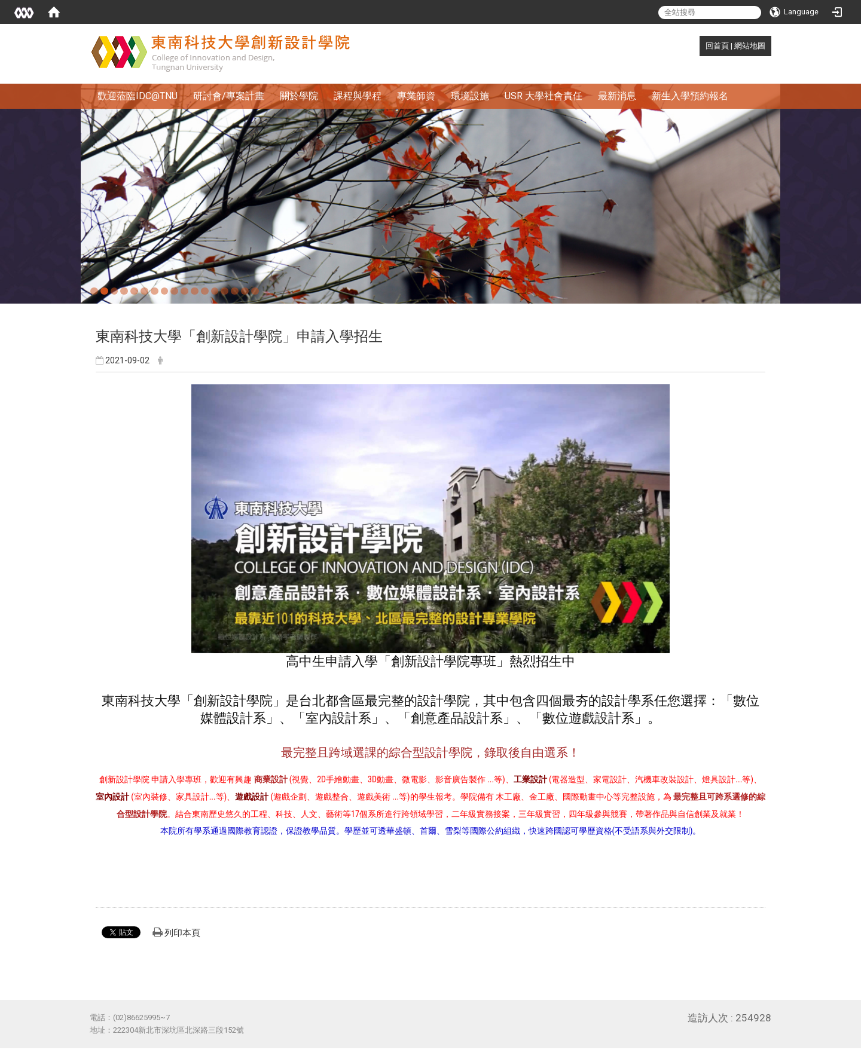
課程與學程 (357, 96)
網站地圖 (749, 45)
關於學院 (299, 96)
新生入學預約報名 (690, 96)
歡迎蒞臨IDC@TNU (137, 96)
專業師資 (416, 96)
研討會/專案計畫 (228, 96)
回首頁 (717, 45)
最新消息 (617, 96)
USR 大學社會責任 (543, 96)
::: (699, 45)
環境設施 (470, 96)
